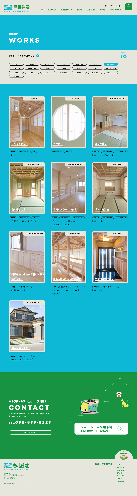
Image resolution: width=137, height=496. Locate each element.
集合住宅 (79, 69)
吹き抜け (79, 76)
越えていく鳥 (52, 10)
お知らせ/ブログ (115, 10)
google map (22, 482)
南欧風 (95, 65)
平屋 (32, 76)
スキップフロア (111, 76)
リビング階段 (95, 76)
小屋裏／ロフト (79, 65)
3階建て (47, 76)
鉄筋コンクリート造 (110, 70)
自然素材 (32, 65)
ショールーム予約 (102, 6)
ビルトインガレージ (63, 76)
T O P (41, 10)
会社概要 (103, 10)
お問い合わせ (113, 6)
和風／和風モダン (110, 65)
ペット (63, 65)
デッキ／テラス (16, 69)
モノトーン (47, 65)
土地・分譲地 (91, 10)
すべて (16, 65)
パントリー (63, 69)
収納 (95, 69)
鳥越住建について (66, 10)
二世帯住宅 (47, 69)
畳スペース (16, 82)
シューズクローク (32, 69)
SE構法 (16, 76)
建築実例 (79, 10)
